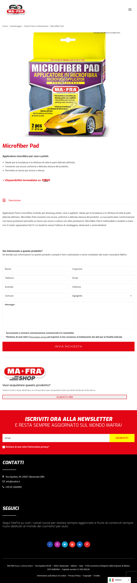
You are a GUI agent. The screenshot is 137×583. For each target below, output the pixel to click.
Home (5, 26)
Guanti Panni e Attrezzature (36, 26)
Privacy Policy (74, 576)
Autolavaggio (16, 26)
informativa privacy (38, 337)
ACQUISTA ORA (64, 397)
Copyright (87, 576)
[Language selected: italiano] (119, 580)
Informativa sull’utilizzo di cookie (51, 576)
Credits (97, 576)
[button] (130, 9)
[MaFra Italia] (16, 9)
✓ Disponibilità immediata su (26, 180)
